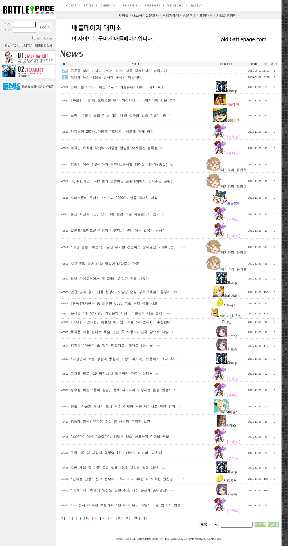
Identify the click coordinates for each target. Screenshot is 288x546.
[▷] (145, 518)
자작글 (123, 16)
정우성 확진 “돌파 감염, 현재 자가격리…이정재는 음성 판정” (123, 390)
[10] (136, 518)
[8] (119, 518)
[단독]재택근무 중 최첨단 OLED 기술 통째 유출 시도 (114, 304)
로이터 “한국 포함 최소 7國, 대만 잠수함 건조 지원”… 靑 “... (124, 115)
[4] (87, 518)
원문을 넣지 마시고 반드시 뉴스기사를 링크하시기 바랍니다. (120, 71)
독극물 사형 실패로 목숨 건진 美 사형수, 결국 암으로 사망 (122, 332)
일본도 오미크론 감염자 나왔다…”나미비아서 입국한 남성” (118, 231)
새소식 (137, 16)
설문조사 (152, 16)
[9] (127, 518)
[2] (70, 518)
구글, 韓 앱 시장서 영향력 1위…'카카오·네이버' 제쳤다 (116, 453)
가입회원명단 (226, 16)
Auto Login (42, 38)
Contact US (214, 539)
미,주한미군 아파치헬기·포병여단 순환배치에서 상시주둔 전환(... (125, 181)
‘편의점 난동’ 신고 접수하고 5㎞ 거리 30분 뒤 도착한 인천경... (127, 479)
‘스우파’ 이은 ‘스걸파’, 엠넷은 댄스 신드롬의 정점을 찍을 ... (124, 437)
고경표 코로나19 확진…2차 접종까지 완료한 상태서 (114, 374)
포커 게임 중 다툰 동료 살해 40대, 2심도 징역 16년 (118, 468)
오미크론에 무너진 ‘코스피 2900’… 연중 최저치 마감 (114, 198)
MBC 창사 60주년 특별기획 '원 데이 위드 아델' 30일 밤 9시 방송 (126, 505)
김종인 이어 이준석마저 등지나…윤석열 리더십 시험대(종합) (122, 165)
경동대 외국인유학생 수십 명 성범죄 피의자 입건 (110, 422)
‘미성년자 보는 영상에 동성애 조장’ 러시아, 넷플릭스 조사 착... (125, 359)
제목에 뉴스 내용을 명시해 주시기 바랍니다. (107, 77)
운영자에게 (170, 16)
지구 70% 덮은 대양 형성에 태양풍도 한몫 (105, 264)
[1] (62, 518)
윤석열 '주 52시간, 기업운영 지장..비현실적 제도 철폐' (121, 314)
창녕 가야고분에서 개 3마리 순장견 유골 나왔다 (110, 279)
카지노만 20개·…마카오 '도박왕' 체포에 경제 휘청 (112, 132)
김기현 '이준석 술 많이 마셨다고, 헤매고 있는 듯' (115, 346)
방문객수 (189, 16)
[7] (111, 518)
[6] (103, 518)
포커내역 (206, 16)
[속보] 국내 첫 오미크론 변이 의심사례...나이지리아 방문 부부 (123, 101)
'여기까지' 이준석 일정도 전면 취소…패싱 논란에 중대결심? (123, 490)
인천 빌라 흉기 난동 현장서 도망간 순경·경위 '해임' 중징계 (124, 292)
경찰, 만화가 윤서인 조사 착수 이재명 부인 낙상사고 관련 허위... (126, 407)
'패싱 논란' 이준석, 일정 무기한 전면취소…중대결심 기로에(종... (128, 247)
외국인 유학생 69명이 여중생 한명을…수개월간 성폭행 (117, 148)
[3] (78, 518)
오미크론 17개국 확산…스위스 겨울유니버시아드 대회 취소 (118, 87)
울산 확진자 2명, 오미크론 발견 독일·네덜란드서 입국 (118, 214)
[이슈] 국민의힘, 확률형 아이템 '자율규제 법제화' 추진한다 (120, 322)
